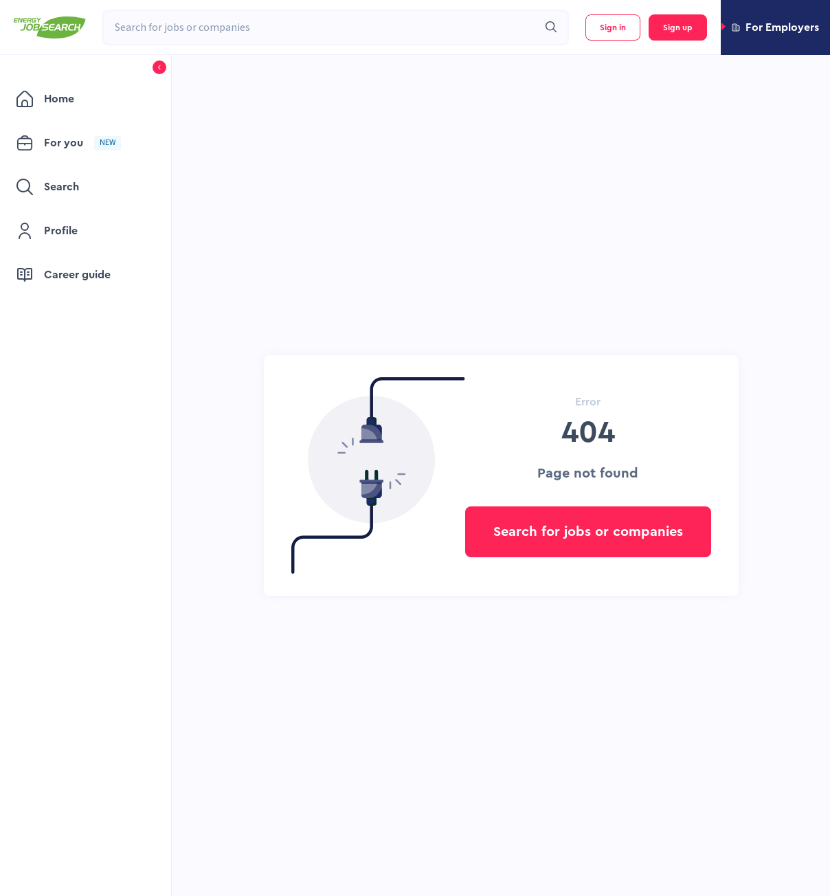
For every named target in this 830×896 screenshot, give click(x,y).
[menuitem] (78, 99)
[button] (775, 27)
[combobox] (320, 27)
